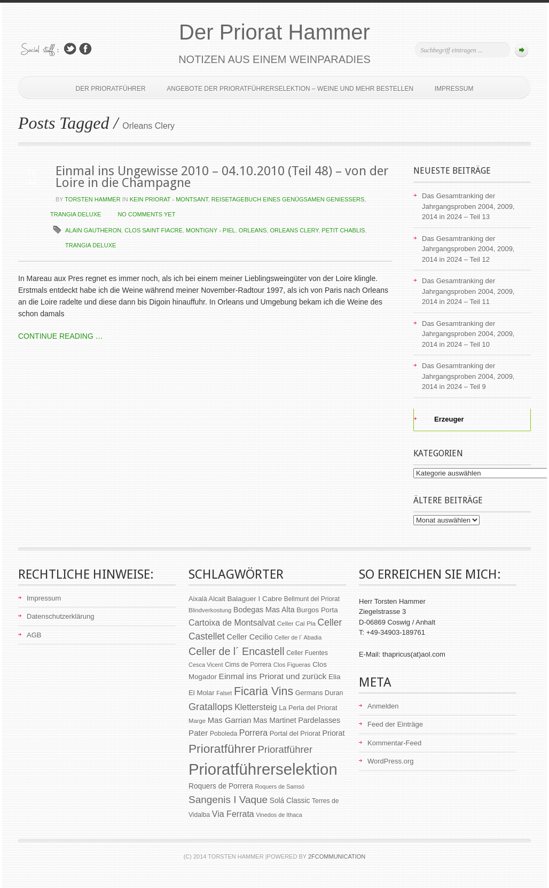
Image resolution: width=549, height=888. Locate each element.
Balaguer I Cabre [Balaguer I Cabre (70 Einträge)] (254, 599)
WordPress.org (390, 761)
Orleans (253, 230)
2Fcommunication (336, 856)
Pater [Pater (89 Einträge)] (198, 732)
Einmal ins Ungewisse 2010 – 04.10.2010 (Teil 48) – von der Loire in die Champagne (222, 176)
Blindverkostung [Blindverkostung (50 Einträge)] (210, 610)
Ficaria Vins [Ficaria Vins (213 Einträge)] (263, 691)
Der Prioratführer (111, 88)
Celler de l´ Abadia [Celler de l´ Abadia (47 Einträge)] (297, 637)
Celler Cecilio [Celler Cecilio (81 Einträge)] (250, 637)
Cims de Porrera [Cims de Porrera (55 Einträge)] (248, 664)
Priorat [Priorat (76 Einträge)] (334, 733)
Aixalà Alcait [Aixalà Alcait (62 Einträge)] (207, 599)
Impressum (454, 88)
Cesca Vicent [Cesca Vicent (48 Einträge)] (206, 664)
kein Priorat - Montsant (169, 199)
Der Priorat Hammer (274, 32)
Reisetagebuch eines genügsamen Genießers (287, 199)
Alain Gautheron (93, 230)
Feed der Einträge (395, 724)
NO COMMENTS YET (146, 214)
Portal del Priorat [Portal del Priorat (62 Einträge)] (295, 733)
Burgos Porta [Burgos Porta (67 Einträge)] (317, 610)
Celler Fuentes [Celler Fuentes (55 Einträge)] (307, 653)
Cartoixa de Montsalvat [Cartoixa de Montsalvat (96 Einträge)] (232, 622)
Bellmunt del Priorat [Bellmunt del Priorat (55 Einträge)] (312, 599)
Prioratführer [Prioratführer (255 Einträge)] (222, 748)
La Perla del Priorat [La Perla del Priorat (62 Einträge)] (308, 708)
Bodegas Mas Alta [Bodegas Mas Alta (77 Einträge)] (264, 609)
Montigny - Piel (211, 230)
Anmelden (383, 706)
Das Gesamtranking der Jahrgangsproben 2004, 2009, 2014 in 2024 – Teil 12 (468, 249)
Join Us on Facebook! (85, 49)
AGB (34, 635)
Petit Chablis (343, 230)
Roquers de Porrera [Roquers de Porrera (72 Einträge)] (221, 786)
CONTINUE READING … (60, 336)
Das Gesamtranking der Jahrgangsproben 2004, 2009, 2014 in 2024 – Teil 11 (468, 291)
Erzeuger (443, 419)
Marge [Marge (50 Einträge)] (197, 721)
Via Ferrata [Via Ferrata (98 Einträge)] (233, 814)
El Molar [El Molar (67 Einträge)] (202, 693)
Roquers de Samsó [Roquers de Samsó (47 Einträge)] (279, 786)
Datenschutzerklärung (60, 616)
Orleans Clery (294, 230)
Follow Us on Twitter (70, 49)
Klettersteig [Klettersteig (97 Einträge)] (255, 707)
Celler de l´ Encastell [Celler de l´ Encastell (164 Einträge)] (237, 651)
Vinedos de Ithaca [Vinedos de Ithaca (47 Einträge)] (279, 815)
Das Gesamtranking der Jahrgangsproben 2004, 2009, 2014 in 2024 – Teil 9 (468, 376)
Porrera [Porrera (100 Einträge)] (253, 732)
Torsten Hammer (92, 199)
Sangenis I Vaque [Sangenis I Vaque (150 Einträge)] (228, 799)
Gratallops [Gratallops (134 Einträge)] (211, 707)
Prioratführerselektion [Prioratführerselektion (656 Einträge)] (263, 769)
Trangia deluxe (75, 214)
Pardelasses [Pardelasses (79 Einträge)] (319, 720)
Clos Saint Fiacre (153, 230)
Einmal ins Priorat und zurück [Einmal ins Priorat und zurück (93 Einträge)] (273, 676)
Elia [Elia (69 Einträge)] (334, 677)
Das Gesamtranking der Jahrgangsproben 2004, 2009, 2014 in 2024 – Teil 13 (468, 206)
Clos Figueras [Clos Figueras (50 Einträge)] (292, 664)
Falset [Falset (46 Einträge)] (224, 693)
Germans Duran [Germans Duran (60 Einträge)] (319, 693)
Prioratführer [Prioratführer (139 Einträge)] (285, 749)
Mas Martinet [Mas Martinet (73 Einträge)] (274, 720)
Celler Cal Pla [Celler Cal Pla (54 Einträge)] (296, 623)
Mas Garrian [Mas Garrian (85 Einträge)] (230, 720)
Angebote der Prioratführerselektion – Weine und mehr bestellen (290, 88)
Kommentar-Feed (394, 743)
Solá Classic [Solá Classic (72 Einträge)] (290, 801)
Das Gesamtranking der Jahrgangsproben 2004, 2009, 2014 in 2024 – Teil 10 (468, 334)
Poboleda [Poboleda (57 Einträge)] (223, 733)
